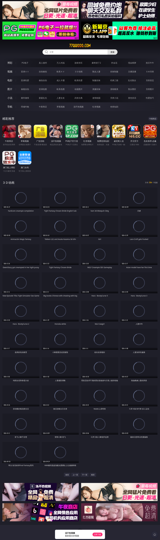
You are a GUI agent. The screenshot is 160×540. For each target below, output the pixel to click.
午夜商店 (43, 106)
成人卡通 (61, 80)
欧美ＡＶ (61, 71)
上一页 (75, 475)
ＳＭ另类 (150, 71)
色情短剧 (114, 106)
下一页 (84, 475)
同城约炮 (25, 106)
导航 (9, 106)
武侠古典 (78, 98)
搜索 (112, 52)
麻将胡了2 (96, 62)
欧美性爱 (78, 80)
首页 (67, 475)
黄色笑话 (132, 98)
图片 (9, 89)
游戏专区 (78, 62)
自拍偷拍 (43, 71)
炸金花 (114, 62)
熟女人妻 (96, 71)
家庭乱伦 (43, 98)
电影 (9, 80)
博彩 (9, 62)
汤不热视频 (79, 106)
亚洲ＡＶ (25, 71)
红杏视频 (96, 106)
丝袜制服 (114, 71)
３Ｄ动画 (78, 71)
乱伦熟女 (132, 80)
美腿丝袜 (96, 89)
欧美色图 (61, 89)
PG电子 (25, 62)
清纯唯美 (114, 89)
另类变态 (150, 80)
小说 (9, 98)
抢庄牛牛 (150, 62)
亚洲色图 (43, 89)
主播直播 (132, 71)
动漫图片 (78, 89)
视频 (9, 71)
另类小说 (114, 98)
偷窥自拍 (25, 89)
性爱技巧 (150, 98)
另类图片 (150, 89)
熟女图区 (132, 89)
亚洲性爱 (25, 80)
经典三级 (114, 80)
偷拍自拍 (43, 80)
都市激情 (25, 98)
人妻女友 (61, 98)
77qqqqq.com (80, 45)
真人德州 (43, 62)
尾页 (93, 475)
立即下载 (97, 534)
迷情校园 (96, 98)
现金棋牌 (132, 62)
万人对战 (61, 62)
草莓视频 (61, 106)
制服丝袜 (96, 80)
